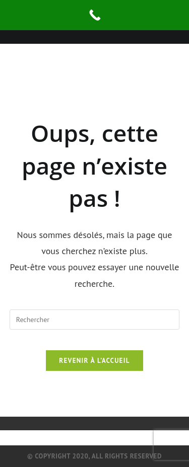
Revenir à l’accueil (94, 360)
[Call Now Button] (94, 15)
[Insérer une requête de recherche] (95, 319)
